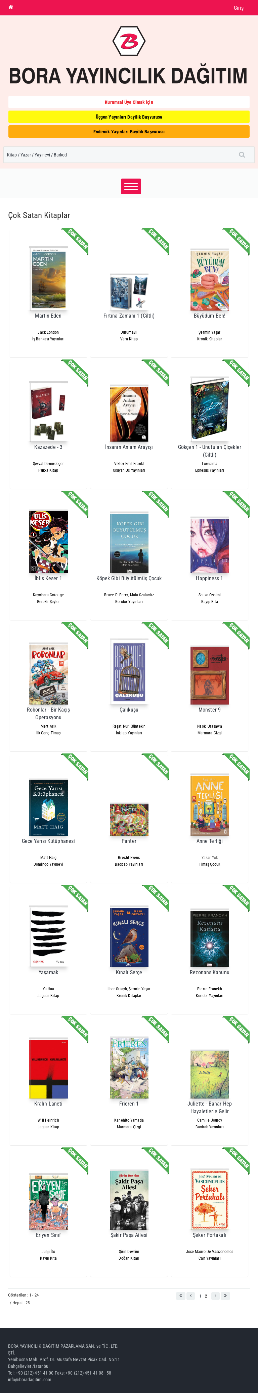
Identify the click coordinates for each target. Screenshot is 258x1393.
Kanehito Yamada (129, 1120)
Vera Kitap (129, 339)
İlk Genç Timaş (48, 733)
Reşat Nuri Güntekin (129, 726)
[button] (180, 1296)
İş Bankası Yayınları (48, 339)
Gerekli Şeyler (48, 601)
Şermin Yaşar (209, 332)
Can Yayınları (209, 1258)
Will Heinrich (48, 1120)
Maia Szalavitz (142, 595)
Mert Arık (48, 726)
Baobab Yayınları (129, 864)
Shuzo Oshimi (210, 595)
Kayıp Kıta (209, 601)
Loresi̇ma (209, 463)
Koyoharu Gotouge (48, 595)
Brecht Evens (129, 857)
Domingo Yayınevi (48, 864)
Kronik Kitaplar (209, 339)
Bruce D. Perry (116, 595)
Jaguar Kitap (48, 995)
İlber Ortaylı (117, 989)
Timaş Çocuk (209, 864)
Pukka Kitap (48, 470)
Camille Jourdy (209, 1120)
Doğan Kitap (129, 1258)
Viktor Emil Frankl (129, 463)
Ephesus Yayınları (209, 470)
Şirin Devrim (129, 1251)
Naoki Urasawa (209, 726)
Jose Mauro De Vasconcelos (209, 1251)
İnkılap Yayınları (129, 733)
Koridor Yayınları (129, 601)
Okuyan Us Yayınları (129, 470)
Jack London (48, 332)
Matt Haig (48, 857)
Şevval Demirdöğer (48, 463)
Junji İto (48, 1251)
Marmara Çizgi (210, 733)
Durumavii (129, 332)
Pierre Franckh (209, 989)
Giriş (239, 8)
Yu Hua (48, 989)
